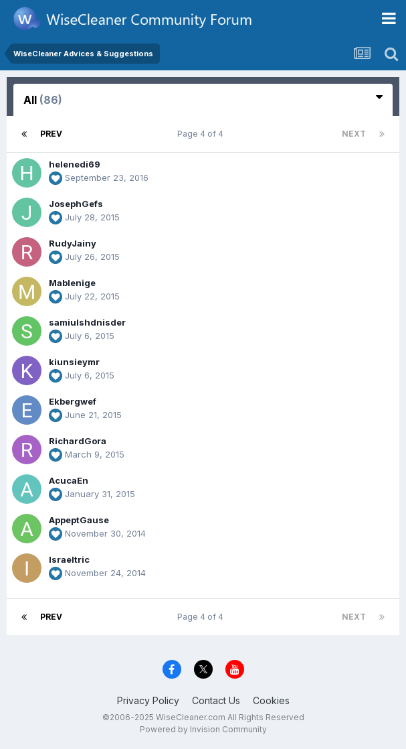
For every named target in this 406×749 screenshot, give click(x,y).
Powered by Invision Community (203, 729)
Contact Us (216, 700)
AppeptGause (79, 520)
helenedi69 (74, 164)
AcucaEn (68, 480)
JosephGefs (76, 203)
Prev (51, 134)
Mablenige (72, 282)
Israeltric (69, 559)
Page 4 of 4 (202, 134)
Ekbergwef (72, 401)
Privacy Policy (148, 700)
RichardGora (77, 440)
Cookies (271, 700)
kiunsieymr (74, 361)
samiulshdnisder (87, 322)
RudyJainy (72, 243)
